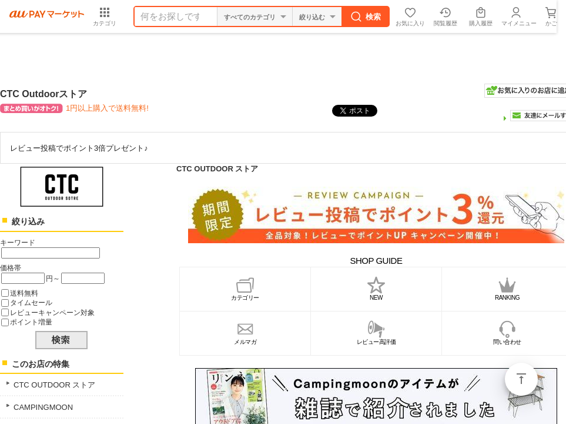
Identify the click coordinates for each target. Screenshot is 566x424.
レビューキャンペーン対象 (52, 312)
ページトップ (521, 379)
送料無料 (24, 293)
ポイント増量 (31, 322)
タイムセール (31, 302)
